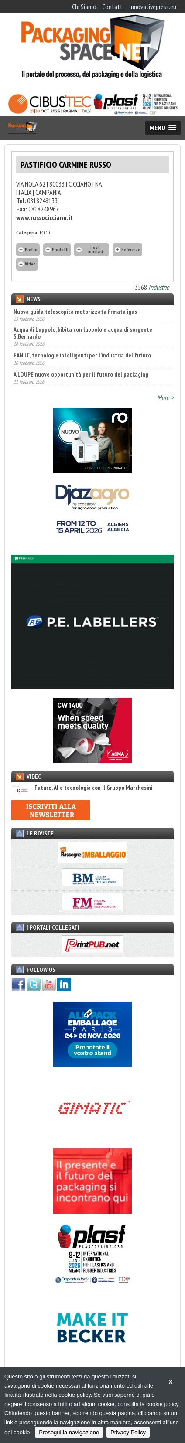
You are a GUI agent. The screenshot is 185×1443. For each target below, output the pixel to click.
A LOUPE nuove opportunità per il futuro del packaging (81, 374)
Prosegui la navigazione (69, 1432)
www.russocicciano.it (44, 217)
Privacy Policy (128, 1432)
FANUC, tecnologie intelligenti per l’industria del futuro (82, 355)
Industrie (158, 287)
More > (165, 397)
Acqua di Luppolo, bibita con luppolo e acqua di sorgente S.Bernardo (83, 333)
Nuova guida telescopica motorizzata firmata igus (75, 311)
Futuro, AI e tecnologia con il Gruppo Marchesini (81, 787)
